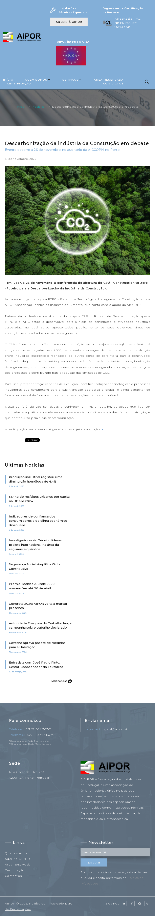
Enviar (94, 862)
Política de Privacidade (46, 903)
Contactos (113, 83)
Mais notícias (61, 681)
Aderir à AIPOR (69, 21)
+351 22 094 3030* (37, 729)
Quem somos (16, 853)
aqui (105, 429)
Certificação (19, 83)
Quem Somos (36, 79)
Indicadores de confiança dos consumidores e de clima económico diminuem (38, 520)
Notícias (38, 107)
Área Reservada (109, 79)
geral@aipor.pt (115, 729)
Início (8, 79)
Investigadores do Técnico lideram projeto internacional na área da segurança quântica (36, 544)
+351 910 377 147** (39, 735)
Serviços (70, 79)
